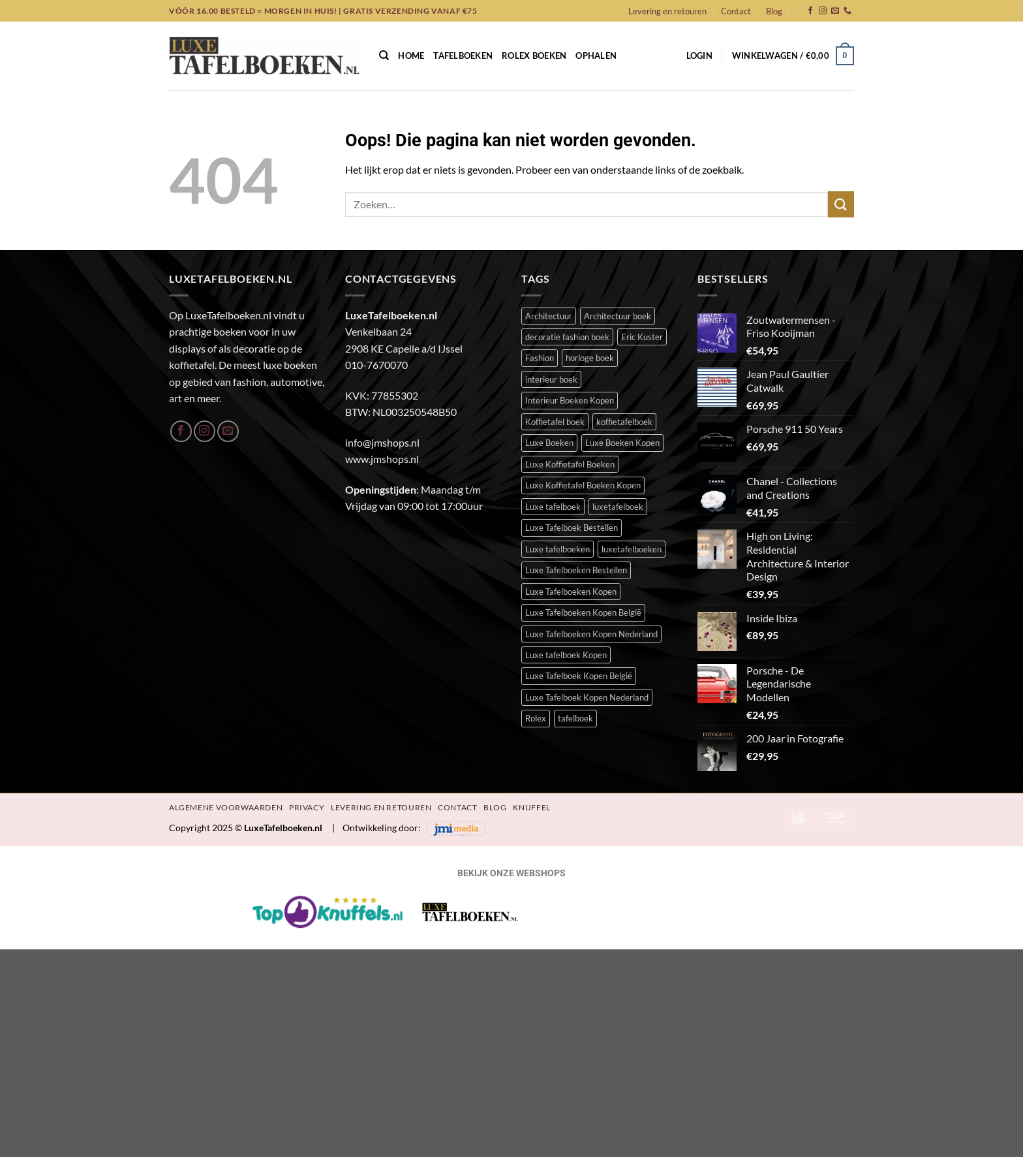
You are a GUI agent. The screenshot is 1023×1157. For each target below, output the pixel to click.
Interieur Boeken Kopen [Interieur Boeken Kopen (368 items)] (569, 400)
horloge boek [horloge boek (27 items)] (590, 358)
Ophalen (596, 55)
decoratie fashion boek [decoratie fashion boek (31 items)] (567, 337)
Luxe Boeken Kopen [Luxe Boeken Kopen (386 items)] (622, 442)
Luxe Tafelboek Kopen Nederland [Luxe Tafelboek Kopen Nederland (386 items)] (587, 697)
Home (411, 55)
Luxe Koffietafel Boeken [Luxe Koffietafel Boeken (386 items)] (570, 464)
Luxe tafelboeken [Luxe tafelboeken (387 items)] (557, 549)
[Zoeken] (384, 55)
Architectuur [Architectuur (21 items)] (548, 316)
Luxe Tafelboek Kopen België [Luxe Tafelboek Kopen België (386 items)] (578, 676)
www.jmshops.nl (382, 458)
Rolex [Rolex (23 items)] (535, 718)
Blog (774, 11)
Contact (736, 11)
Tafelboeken (463, 55)
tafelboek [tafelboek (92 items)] (575, 718)
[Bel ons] (847, 11)
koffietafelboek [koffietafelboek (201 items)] (624, 422)
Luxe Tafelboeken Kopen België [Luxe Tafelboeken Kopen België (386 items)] (583, 612)
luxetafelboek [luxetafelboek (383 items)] (617, 506)
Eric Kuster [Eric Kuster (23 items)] (642, 337)
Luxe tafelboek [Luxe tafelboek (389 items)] (553, 506)
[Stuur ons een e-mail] (835, 11)
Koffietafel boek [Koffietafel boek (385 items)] (555, 422)
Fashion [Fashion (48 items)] (539, 358)
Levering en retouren (667, 11)
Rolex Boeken (534, 55)
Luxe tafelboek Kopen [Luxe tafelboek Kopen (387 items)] (566, 655)
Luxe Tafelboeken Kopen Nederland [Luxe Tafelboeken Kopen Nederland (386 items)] (591, 634)
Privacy (306, 807)
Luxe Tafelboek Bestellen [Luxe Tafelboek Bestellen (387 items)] (571, 527)
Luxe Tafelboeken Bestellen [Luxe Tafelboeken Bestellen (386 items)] (576, 570)
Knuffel (531, 807)
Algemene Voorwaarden (225, 807)
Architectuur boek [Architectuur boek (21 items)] (617, 316)
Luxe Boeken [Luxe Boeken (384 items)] (549, 442)
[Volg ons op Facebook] (810, 11)
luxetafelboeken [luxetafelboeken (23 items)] (632, 549)
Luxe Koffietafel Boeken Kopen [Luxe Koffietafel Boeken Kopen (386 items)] (583, 485)
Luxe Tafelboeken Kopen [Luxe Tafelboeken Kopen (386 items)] (571, 591)
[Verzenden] (841, 204)
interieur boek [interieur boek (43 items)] (551, 379)
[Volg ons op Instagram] (823, 11)
